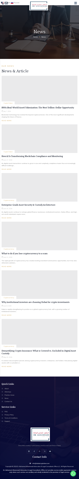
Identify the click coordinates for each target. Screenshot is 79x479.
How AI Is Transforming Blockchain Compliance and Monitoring (32, 156)
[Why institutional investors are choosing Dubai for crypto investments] (39, 284)
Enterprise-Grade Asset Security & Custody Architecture (28, 205)
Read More (7, 120)
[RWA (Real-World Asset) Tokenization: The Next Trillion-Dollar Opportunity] (39, 90)
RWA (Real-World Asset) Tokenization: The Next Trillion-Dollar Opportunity (38, 108)
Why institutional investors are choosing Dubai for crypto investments (36, 302)
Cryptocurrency (9, 200)
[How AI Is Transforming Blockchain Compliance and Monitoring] (39, 138)
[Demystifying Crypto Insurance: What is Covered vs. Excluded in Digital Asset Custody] (39, 333)
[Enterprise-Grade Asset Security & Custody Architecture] (39, 187)
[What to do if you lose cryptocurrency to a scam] (39, 236)
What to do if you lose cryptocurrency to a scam (25, 253)
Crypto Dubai (8, 103)
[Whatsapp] (73, 473)
